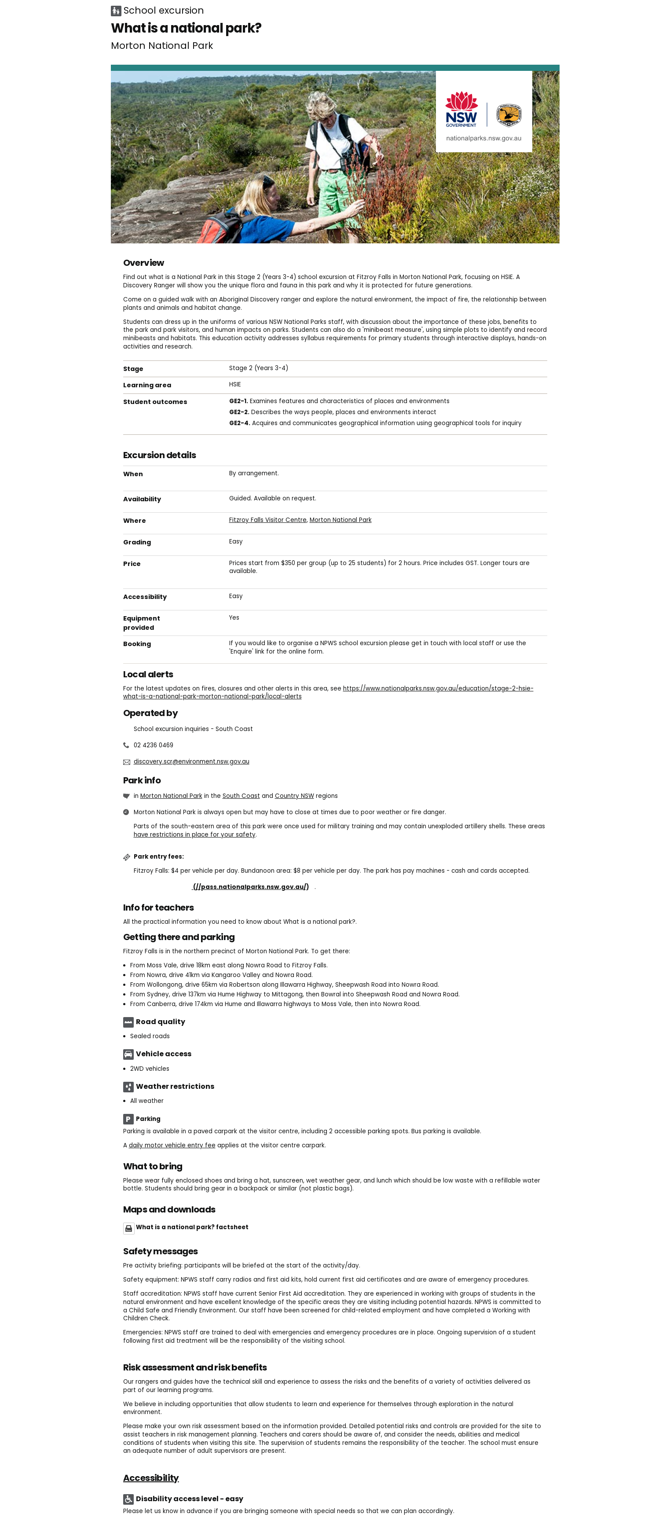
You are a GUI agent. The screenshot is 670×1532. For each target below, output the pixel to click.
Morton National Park (341, 520)
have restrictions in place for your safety (195, 834)
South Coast (241, 796)
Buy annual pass (224, 887)
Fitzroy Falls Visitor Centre (268, 520)
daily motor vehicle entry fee (172, 1145)
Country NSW (294, 796)
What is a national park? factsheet (192, 1227)
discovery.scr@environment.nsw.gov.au (191, 761)
